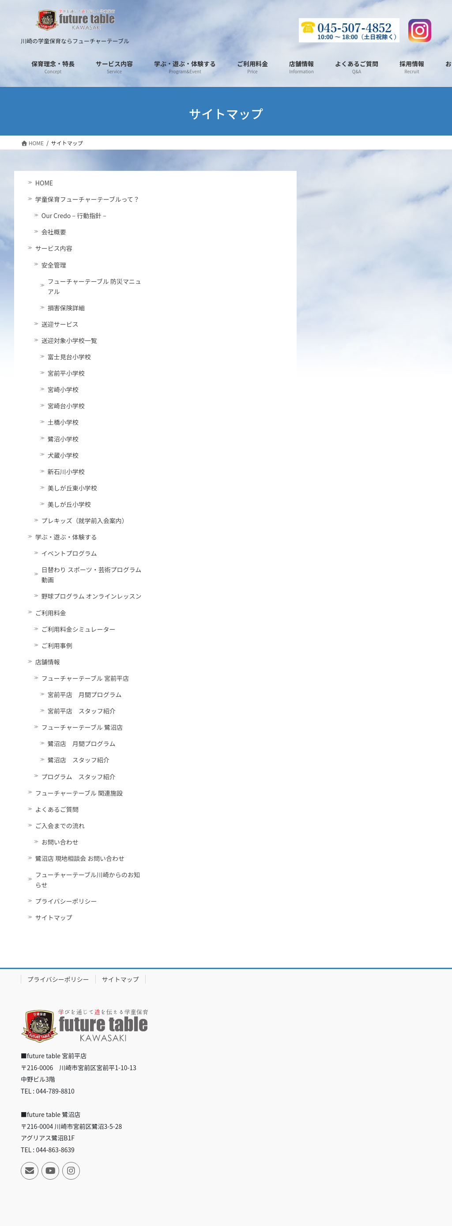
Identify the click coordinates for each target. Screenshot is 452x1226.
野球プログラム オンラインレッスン (91, 596)
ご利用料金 (50, 612)
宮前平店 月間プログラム (85, 694)
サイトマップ (53, 917)
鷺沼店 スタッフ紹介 (78, 759)
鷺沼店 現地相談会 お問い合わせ (79, 858)
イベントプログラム (69, 553)
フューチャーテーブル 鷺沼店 (82, 727)
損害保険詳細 (66, 307)
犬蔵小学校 (63, 455)
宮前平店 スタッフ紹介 (82, 710)
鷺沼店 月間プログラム (82, 743)
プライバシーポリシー (66, 901)
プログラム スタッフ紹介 (78, 776)
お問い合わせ (60, 841)
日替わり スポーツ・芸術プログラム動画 (91, 574)
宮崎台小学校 (66, 405)
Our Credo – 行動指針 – (73, 215)
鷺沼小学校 (63, 438)
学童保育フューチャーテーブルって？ (87, 199)
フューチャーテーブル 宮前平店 (85, 678)
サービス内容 (53, 248)
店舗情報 (47, 661)
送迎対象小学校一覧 (69, 340)
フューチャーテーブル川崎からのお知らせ (87, 879)
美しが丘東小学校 (72, 487)
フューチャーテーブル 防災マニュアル (94, 286)
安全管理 (53, 264)
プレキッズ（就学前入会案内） (84, 520)
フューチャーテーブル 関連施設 (79, 792)
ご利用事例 (56, 645)
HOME (44, 182)
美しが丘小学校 (69, 504)
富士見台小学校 (69, 356)
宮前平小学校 (66, 373)
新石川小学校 (66, 471)
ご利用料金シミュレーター (78, 629)
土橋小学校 (63, 422)
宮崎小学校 (63, 389)
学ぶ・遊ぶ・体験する (66, 536)
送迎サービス (60, 324)
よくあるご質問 (57, 809)
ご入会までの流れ (60, 825)
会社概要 (53, 231)
